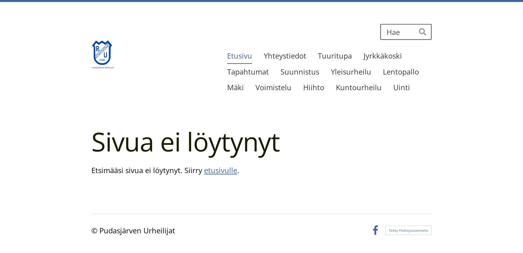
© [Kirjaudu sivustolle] (95, 230)
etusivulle (220, 170)
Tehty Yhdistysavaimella (408, 230)
